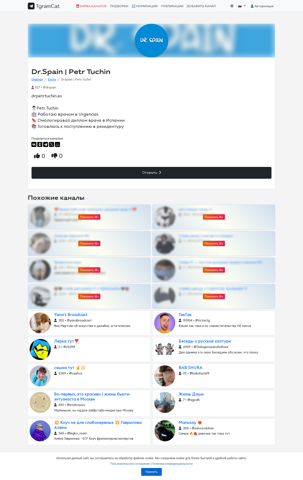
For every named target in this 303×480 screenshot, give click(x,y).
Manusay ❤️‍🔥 (190, 423)
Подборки (119, 6)
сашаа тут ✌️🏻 (70, 368)
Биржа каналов (91, 6)
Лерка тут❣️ (66, 341)
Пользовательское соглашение (130, 463)
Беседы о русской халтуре (205, 341)
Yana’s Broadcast (71, 315)
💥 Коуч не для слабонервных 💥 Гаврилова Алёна (98, 425)
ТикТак (185, 315)
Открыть (151, 172)
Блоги (52, 79)
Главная (37, 79)
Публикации (172, 6)
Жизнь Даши (191, 394)
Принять (151, 471)
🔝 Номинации (145, 6)
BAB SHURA (190, 368)
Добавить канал (201, 6)
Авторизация (262, 6)
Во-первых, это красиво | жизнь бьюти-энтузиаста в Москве (92, 396)
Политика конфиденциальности (172, 463)
